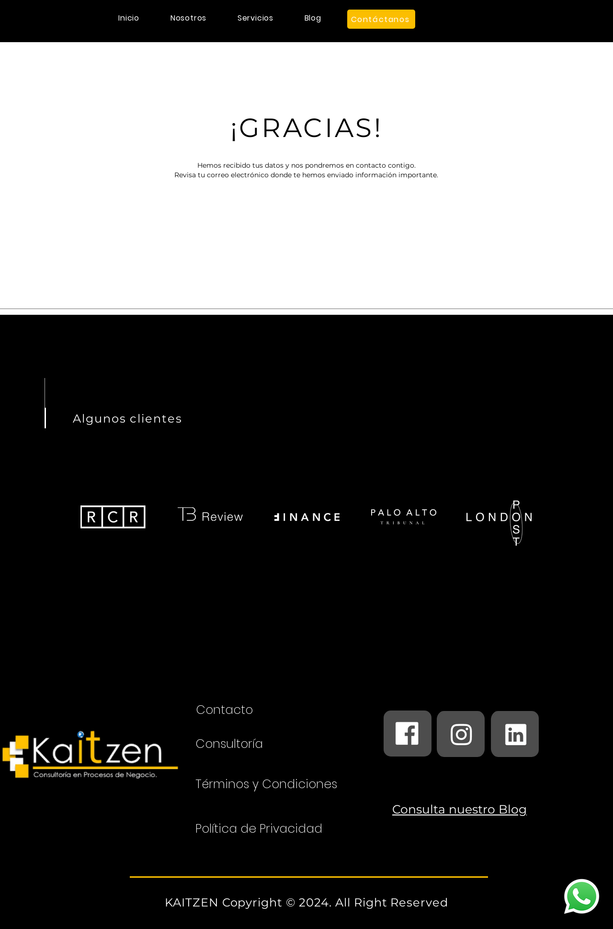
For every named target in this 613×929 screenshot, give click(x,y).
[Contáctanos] (381, 19)
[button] (255, 18)
